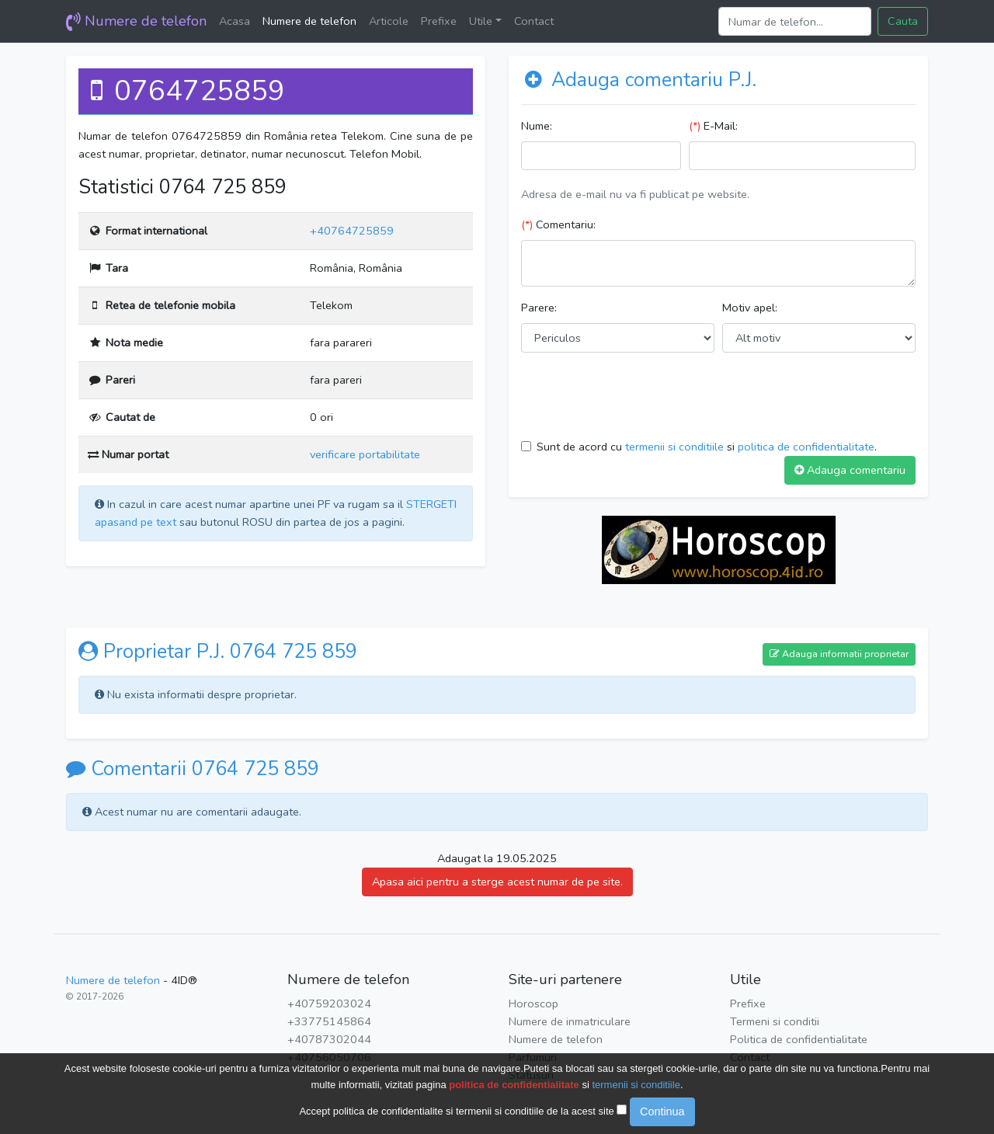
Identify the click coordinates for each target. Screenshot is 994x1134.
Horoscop (533, 1003)
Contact (534, 21)
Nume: (536, 126)
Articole (388, 21)
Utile (480, 21)
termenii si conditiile (674, 446)
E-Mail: (713, 126)
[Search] (794, 21)
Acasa (234, 21)
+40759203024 (329, 1003)
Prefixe (439, 21)
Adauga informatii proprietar (839, 653)
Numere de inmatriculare (570, 1021)
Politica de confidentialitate (798, 1039)
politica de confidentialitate (806, 446)
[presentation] (639, 395)
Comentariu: (558, 224)
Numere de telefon (136, 21)
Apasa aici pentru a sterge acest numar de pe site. (497, 881)
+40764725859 (352, 230)
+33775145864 (329, 1021)
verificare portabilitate (365, 454)
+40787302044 (329, 1039)
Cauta (903, 21)
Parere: (539, 307)
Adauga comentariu (849, 470)
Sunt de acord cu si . (707, 446)
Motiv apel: (749, 307)
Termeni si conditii (774, 1021)
